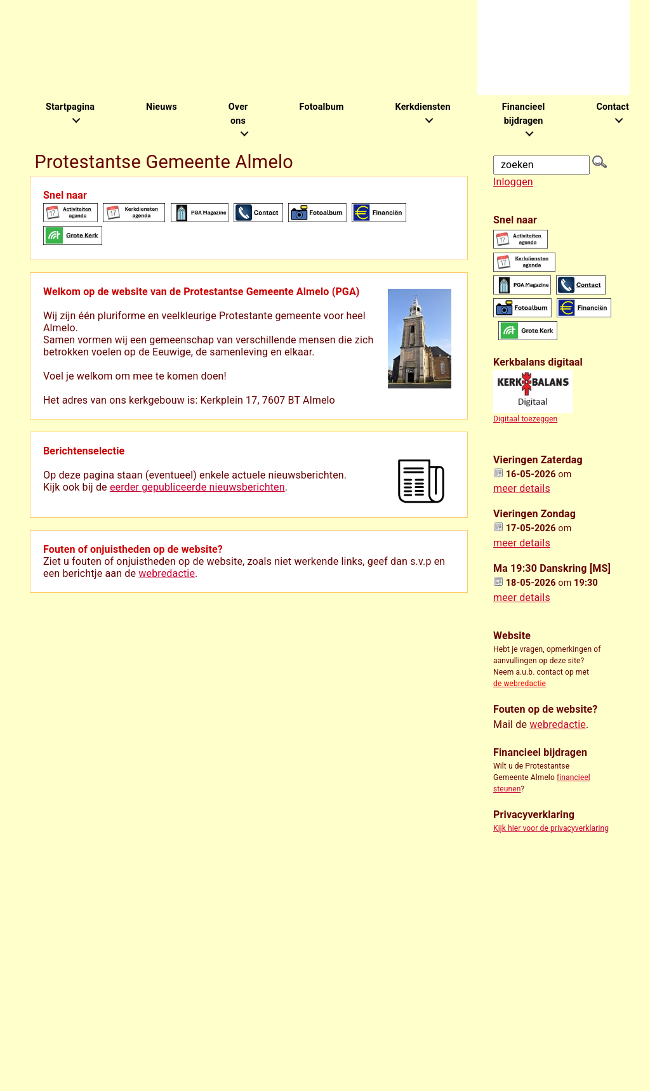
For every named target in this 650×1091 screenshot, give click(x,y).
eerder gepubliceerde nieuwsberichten (197, 487)
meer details (521, 488)
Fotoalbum (321, 107)
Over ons (238, 114)
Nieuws (161, 107)
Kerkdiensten (423, 107)
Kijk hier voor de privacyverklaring (551, 828)
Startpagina (70, 107)
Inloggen (513, 182)
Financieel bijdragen (523, 114)
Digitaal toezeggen (525, 418)
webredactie (166, 573)
